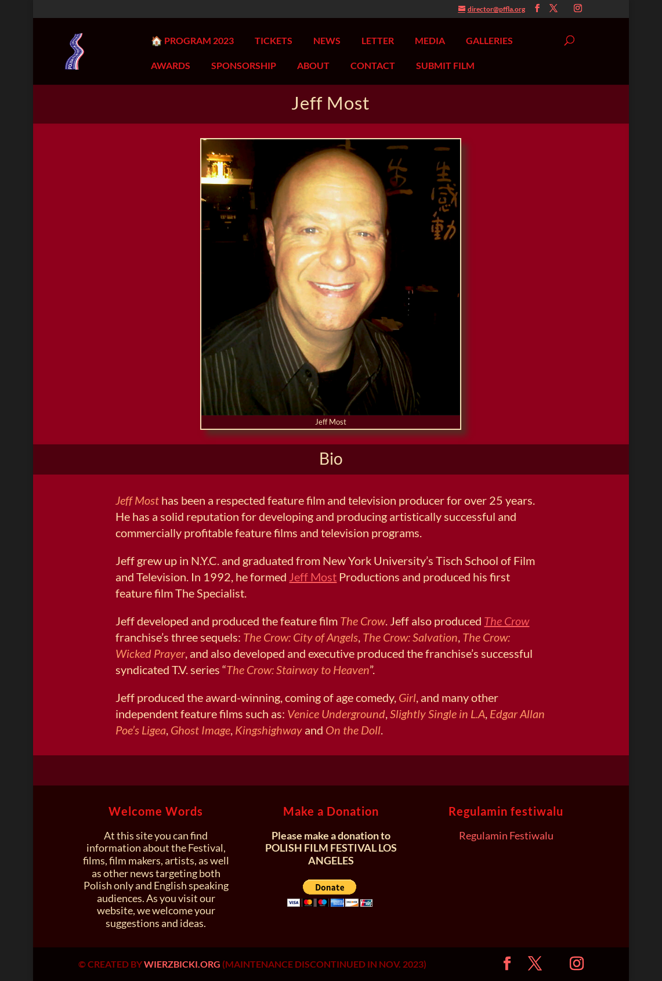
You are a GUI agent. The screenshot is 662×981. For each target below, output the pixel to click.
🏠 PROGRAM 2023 (192, 40)
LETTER (377, 40)
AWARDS (170, 65)
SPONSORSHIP (243, 65)
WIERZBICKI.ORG (182, 963)
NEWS (327, 40)
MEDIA (430, 40)
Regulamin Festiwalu (506, 835)
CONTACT (372, 65)
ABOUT (313, 65)
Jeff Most (313, 577)
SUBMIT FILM (445, 65)
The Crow (506, 621)
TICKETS (273, 40)
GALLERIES (489, 40)
